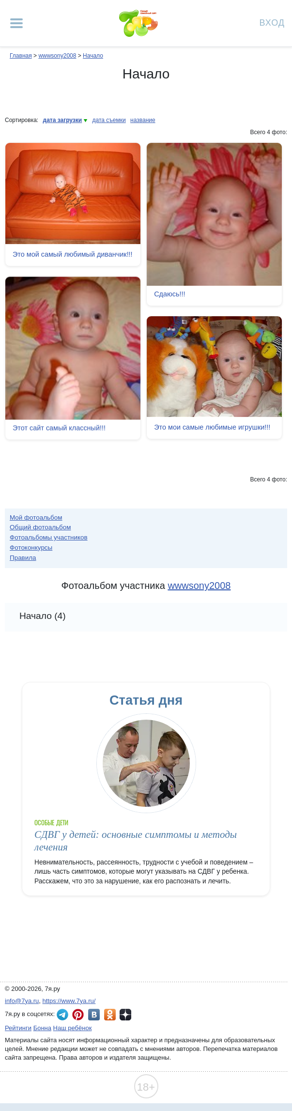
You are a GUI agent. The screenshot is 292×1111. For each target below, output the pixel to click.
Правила (23, 557)
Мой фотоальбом (36, 517)
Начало (93, 55)
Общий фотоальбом (40, 527)
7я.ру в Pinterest (78, 1014)
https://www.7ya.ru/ (69, 1000)
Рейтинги (18, 1028)
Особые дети (51, 822)
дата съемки (109, 120)
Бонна (42, 1028)
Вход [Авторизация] (272, 22)
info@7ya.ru (22, 1000)
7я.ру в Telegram (62, 1014)
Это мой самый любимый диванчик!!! (73, 254)
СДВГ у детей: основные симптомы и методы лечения (135, 840)
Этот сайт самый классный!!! (59, 429)
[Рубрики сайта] (16, 23)
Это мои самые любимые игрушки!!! (212, 427)
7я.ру (125, 1014)
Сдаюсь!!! (169, 294)
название (142, 120)
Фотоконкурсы (31, 547)
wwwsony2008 (57, 55)
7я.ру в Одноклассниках (110, 1014)
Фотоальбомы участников (49, 537)
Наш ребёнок (72, 1028)
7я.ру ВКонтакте (94, 1014)
